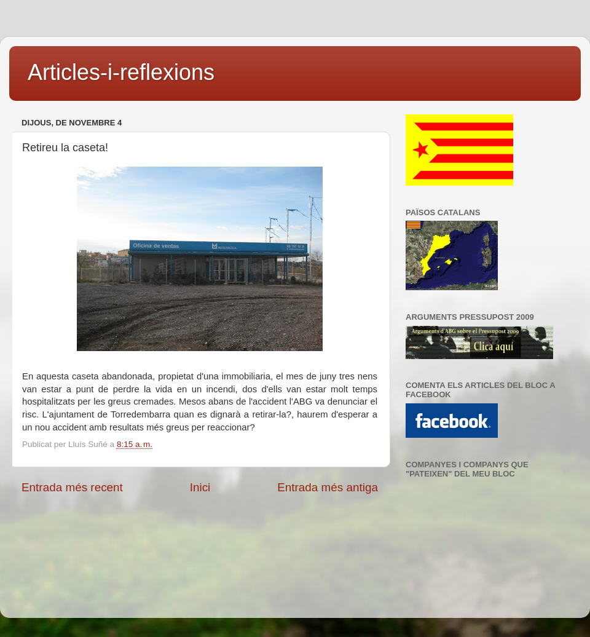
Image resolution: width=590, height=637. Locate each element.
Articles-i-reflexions (121, 72)
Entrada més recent (72, 487)
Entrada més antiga (327, 487)
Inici (200, 487)
